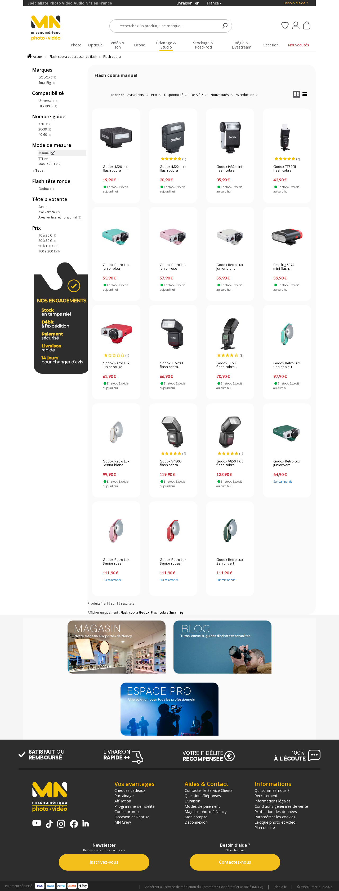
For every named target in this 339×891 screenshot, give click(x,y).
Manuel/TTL (49, 164)
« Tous (37, 170)
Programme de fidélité (134, 806)
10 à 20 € (47, 235)
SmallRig (46, 82)
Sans (43, 206)
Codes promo (126, 811)
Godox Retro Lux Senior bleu (286, 365)
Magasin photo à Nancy (205, 811)
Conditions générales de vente (281, 806)
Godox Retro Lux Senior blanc (116, 463)
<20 (44, 124)
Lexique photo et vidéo (275, 822)
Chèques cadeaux (129, 790)
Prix (156, 95)
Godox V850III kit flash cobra (229, 463)
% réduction (248, 95)
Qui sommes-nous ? (272, 790)
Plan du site (265, 827)
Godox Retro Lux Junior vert (286, 463)
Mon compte (196, 816)
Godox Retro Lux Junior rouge (116, 365)
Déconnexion (196, 822)
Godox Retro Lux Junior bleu (116, 267)
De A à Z (200, 95)
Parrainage (124, 795)
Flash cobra (112, 56)
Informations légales (273, 800)
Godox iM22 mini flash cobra (173, 169)
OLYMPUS (47, 106)
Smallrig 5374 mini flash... (283, 267)
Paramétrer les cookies (275, 816)
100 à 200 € (49, 251)
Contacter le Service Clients (209, 790)
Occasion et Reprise (131, 816)
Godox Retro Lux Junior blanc (229, 267)
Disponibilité (176, 95)
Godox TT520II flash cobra (284, 169)
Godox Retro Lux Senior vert (229, 562)
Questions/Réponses (203, 795)
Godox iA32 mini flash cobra (229, 169)
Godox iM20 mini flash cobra (116, 169)
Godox (46, 188)
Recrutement (266, 795)
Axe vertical (49, 212)
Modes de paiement (202, 806)
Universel (48, 100)
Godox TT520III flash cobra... (171, 365)
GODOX (47, 77)
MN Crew (122, 822)
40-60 (44, 134)
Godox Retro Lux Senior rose (116, 562)
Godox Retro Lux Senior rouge (173, 562)
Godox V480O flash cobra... (171, 463)
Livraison (192, 800)
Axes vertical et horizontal (59, 217)
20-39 (44, 129)
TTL (43, 158)
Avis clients (138, 95)
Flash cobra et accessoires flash (73, 56)
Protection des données (276, 811)
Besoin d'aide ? (296, 3)
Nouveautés (222, 95)
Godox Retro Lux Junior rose (173, 267)
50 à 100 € (48, 246)
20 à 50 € (47, 240)
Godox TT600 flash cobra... (226, 365)
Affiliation (122, 800)
